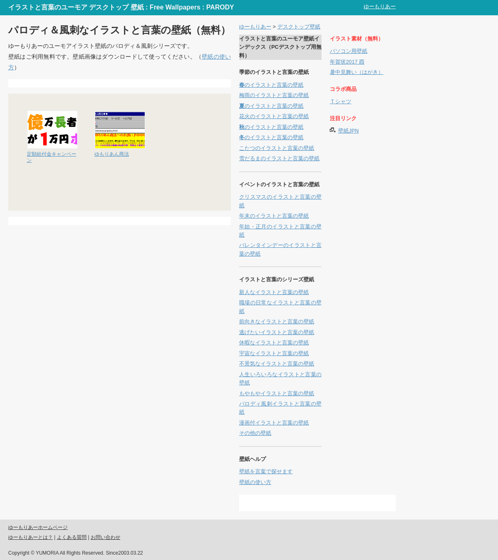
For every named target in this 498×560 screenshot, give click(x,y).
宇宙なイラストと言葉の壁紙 (274, 353)
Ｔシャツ (340, 101)
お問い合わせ (105, 537)
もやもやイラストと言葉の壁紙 (276, 393)
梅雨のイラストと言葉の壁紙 (274, 95)
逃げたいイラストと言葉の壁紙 (276, 332)
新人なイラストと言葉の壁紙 (274, 292)
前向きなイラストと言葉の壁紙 (276, 321)
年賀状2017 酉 (347, 62)
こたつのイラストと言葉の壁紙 (276, 148)
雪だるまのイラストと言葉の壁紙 (279, 158)
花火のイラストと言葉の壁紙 (274, 116)
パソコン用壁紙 (348, 51)
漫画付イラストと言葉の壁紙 (274, 423)
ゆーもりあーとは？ (30, 537)
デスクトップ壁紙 (298, 27)
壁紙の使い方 (255, 482)
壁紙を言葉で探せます (266, 471)
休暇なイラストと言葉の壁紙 (274, 342)
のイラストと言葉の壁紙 (271, 85)
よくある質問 (72, 537)
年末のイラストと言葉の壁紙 (274, 216)
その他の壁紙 (255, 433)
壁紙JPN (348, 131)
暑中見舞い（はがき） (356, 72)
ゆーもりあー (380, 6)
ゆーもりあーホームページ (38, 527)
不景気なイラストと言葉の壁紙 (276, 364)
